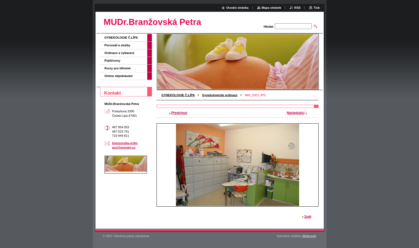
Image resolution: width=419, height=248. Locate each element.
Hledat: (269, 26)
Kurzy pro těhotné (118, 68)
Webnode (309, 236)
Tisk (317, 7)
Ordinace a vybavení (119, 53)
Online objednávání (119, 76)
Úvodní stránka (237, 7)
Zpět (307, 217)
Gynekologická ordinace (220, 95)
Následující (296, 113)
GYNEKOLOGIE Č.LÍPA (178, 95)
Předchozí (179, 113)
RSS (297, 7)
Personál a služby (118, 45)
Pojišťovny (112, 60)
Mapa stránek (271, 7)
